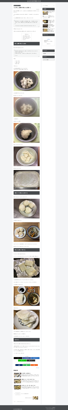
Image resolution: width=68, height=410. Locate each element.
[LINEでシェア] (22, 360)
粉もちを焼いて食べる (26, 38)
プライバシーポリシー (48, 407)
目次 (25, 34)
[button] (31, 360)
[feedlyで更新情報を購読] (26, 365)
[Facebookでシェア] (26, 358)
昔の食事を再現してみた (17, 5)
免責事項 (53, 407)
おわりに (24, 39)
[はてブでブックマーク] (35, 358)
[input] (48, 6)
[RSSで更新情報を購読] (28, 365)
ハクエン (48, 39)
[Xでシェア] (18, 358)
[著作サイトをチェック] (25, 365)
